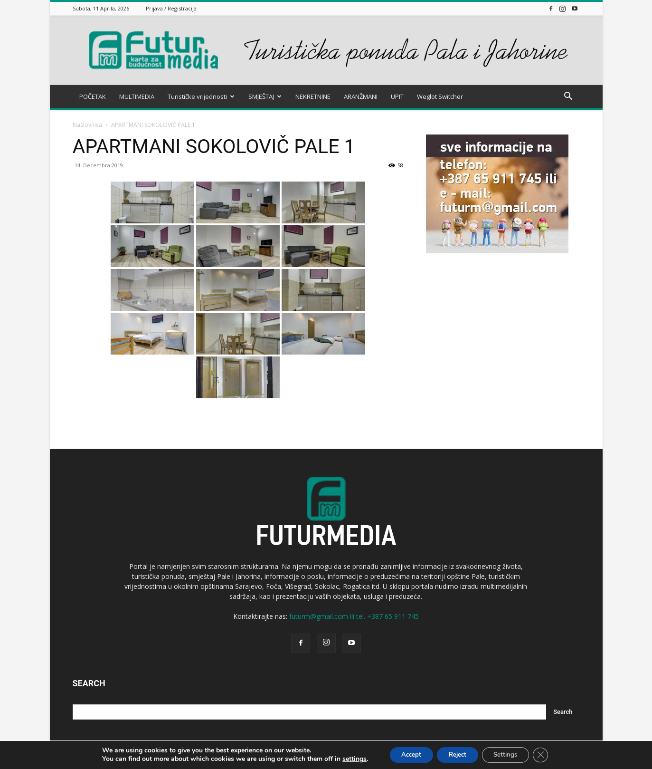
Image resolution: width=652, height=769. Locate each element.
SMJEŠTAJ (265, 96)
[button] (568, 97)
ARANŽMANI (361, 96)
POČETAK (92, 96)
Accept (404, 754)
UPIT (397, 96)
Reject (456, 754)
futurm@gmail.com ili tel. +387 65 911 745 (354, 616)
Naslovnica (87, 125)
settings (344, 758)
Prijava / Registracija (171, 8)
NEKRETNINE (313, 96)
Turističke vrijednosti (201, 96)
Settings (510, 754)
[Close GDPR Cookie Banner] (549, 754)
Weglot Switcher (440, 96)
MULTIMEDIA (136, 96)
